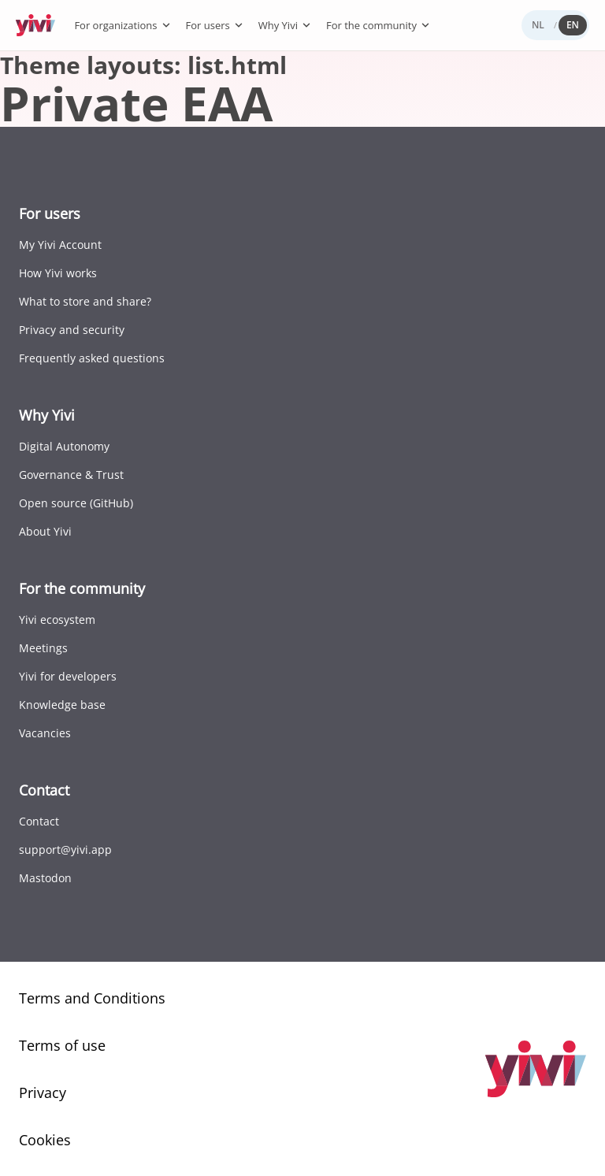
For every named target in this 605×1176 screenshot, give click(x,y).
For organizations (122, 25)
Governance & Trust (71, 474)
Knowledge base (62, 704)
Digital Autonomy (64, 446)
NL (538, 25)
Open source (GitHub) (76, 502)
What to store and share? (85, 301)
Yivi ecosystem (57, 619)
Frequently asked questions (92, 358)
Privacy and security (71, 329)
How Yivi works (58, 272)
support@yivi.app (65, 849)
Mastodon (45, 877)
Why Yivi (285, 25)
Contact (39, 821)
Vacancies (45, 732)
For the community (378, 25)
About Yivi (45, 531)
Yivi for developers (68, 676)
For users (215, 25)
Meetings (43, 647)
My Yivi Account (60, 244)
